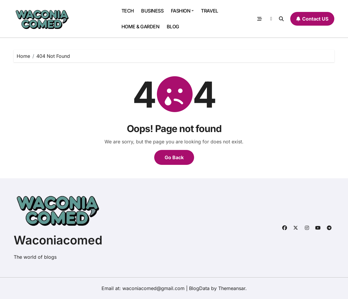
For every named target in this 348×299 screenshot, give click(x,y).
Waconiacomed (58, 240)
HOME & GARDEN (140, 27)
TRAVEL (209, 11)
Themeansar (231, 288)
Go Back (174, 157)
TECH (127, 11)
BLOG (173, 27)
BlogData (199, 288)
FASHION (182, 11)
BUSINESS (152, 11)
